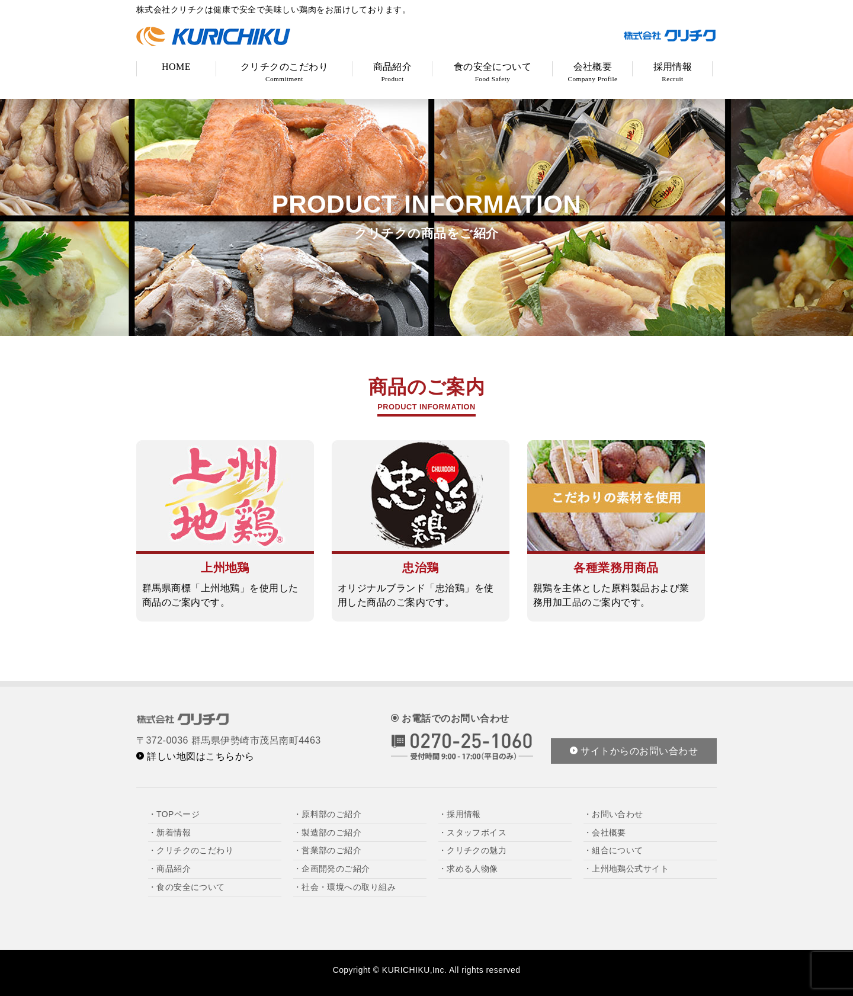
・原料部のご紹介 (327, 814)
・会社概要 (604, 832)
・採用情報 (459, 814)
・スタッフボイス (472, 832)
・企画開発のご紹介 (331, 868)
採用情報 (672, 72)
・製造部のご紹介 (327, 832)
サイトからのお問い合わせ (634, 751)
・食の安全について (186, 887)
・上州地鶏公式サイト (626, 868)
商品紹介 (392, 72)
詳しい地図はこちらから (195, 756)
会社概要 (593, 72)
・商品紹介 (169, 868)
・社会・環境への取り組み (344, 887)
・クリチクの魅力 (472, 850)
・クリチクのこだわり (191, 850)
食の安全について (493, 72)
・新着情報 (169, 832)
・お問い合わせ (613, 814)
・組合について (613, 850)
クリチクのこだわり (284, 72)
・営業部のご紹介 (327, 850)
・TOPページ (174, 814)
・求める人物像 (468, 868)
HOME (176, 67)
